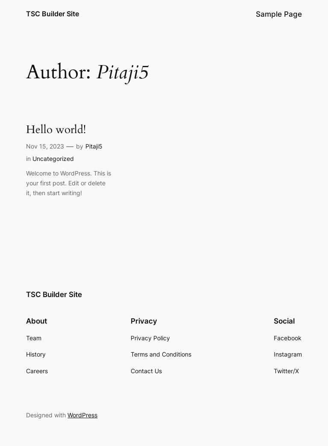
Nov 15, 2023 (45, 146)
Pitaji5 (93, 146)
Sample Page (279, 14)
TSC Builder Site (52, 13)
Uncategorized (53, 158)
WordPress (82, 415)
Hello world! (56, 130)
